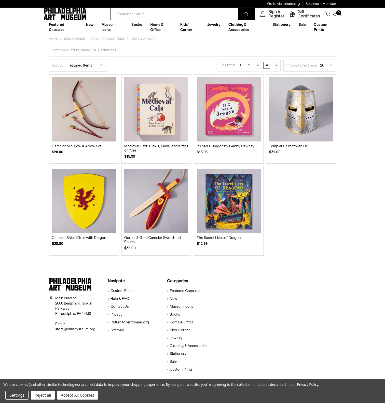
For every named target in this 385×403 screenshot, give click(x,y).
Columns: (227, 69)
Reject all (43, 395)
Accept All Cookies (77, 395)
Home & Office (157, 31)
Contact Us (119, 310)
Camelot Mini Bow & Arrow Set (76, 150)
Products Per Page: (301, 69)
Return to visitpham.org (129, 326)
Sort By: (58, 69)
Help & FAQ (119, 303)
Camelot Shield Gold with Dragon (79, 242)
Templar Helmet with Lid (288, 150)
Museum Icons (108, 31)
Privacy (116, 318)
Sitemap (117, 334)
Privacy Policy (307, 384)
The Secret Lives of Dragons (219, 242)
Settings (17, 395)
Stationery (281, 28)
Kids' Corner (186, 31)
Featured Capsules (57, 31)
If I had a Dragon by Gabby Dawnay (225, 150)
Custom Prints (320, 31)
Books (136, 28)
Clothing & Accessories (238, 31)
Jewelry (213, 28)
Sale (302, 28)
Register (271, 19)
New (90, 28)
